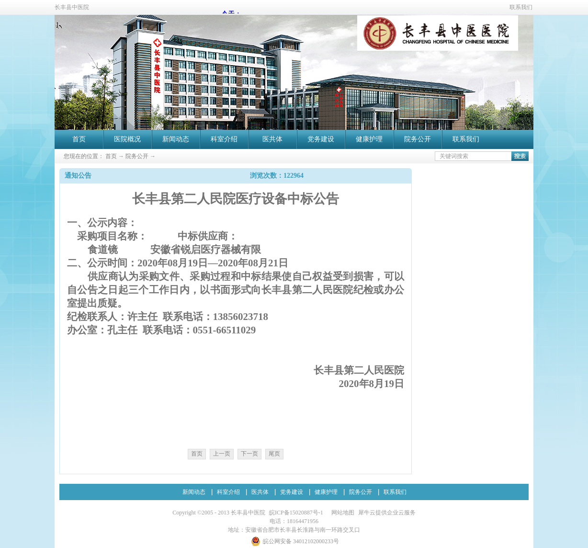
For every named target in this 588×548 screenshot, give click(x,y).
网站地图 (341, 512)
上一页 (221, 453)
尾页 (274, 453)
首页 (79, 139)
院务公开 (136, 156)
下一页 (249, 453)
